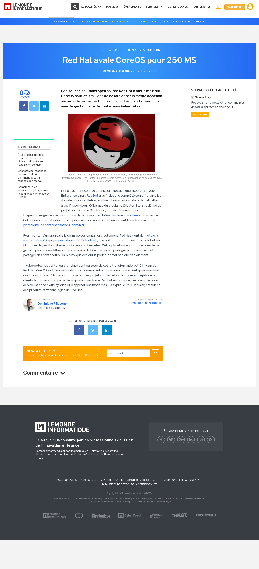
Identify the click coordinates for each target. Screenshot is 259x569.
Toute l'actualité (110, 50)
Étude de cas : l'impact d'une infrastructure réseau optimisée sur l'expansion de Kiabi (31, 159)
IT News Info (96, 450)
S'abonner (234, 7)
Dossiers (112, 6)
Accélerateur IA (123, 21)
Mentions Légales (112, 480)
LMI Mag (200, 21)
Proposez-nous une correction (147, 303)
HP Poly (78, 21)
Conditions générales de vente (182, 480)
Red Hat (92, 195)
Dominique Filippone (52, 303)
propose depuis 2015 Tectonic (75, 240)
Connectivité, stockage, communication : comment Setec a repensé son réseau (32, 175)
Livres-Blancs (177, 6)
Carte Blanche (98, 21)
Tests (164, 21)
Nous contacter (67, 480)
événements (132, 6)
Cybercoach (147, 21)
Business (133, 50)
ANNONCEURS (88, 480)
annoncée (131, 215)
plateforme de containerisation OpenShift (53, 225)
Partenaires (202, 6)
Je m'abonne (200, 114)
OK (155, 353)
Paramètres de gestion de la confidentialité (129, 484)
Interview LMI (181, 21)
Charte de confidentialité (143, 480)
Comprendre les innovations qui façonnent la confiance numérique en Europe (34, 191)
